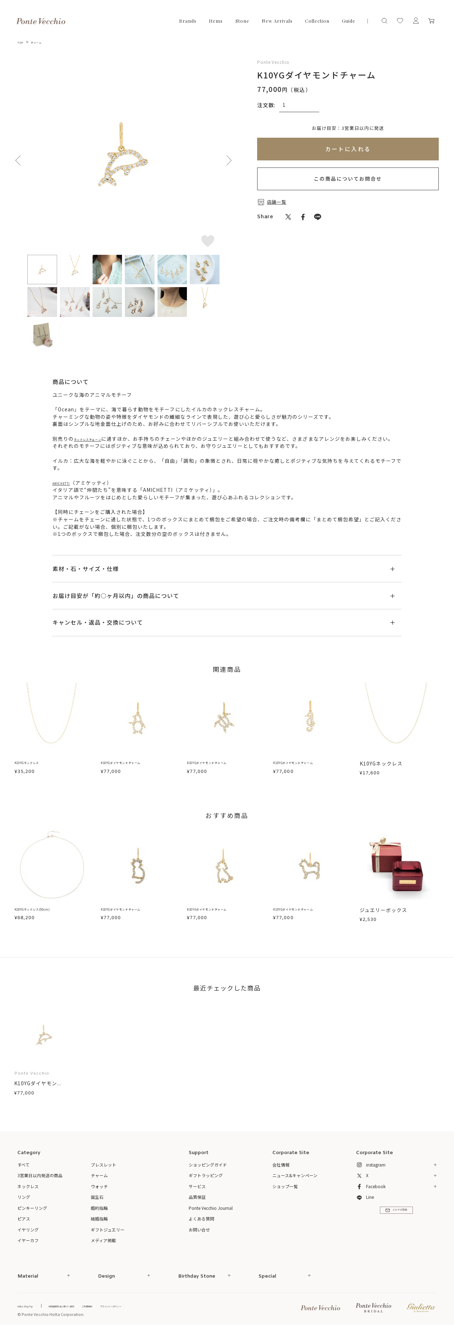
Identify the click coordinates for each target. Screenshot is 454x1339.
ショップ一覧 (285, 1193)
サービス (197, 1193)
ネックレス (28, 1193)
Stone (242, 21)
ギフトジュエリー (107, 1237)
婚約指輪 (99, 1215)
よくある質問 (201, 1226)
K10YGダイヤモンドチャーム (136, 770)
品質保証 (197, 1204)
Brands (187, 21)
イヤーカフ (28, 1248)
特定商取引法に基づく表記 (88, 1313)
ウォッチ (99, 1193)
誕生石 (97, 1204)
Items (216, 21)
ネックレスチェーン (98, 438)
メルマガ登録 (396, 1223)
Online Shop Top (33, 1313)
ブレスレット (103, 1172)
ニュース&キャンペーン (294, 1183)
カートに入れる (348, 149)
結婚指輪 (99, 1226)
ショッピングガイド (208, 1172)
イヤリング (28, 1237)
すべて (23, 1172)
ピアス (23, 1226)
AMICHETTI (67, 489)
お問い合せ (199, 1237)
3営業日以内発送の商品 (39, 1183)
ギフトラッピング (206, 1183)
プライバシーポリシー (165, 1313)
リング (23, 1204)
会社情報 (280, 1172)
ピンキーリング (32, 1215)
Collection (317, 21)
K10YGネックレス (36, 770)
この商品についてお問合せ (348, 178)
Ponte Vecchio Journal (211, 1215)
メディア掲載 (103, 1248)
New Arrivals (277, 21)
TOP (22, 42)
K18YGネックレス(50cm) (45, 917)
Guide (348, 21)
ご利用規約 (128, 1313)
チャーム (44, 42)
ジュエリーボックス (383, 917)
